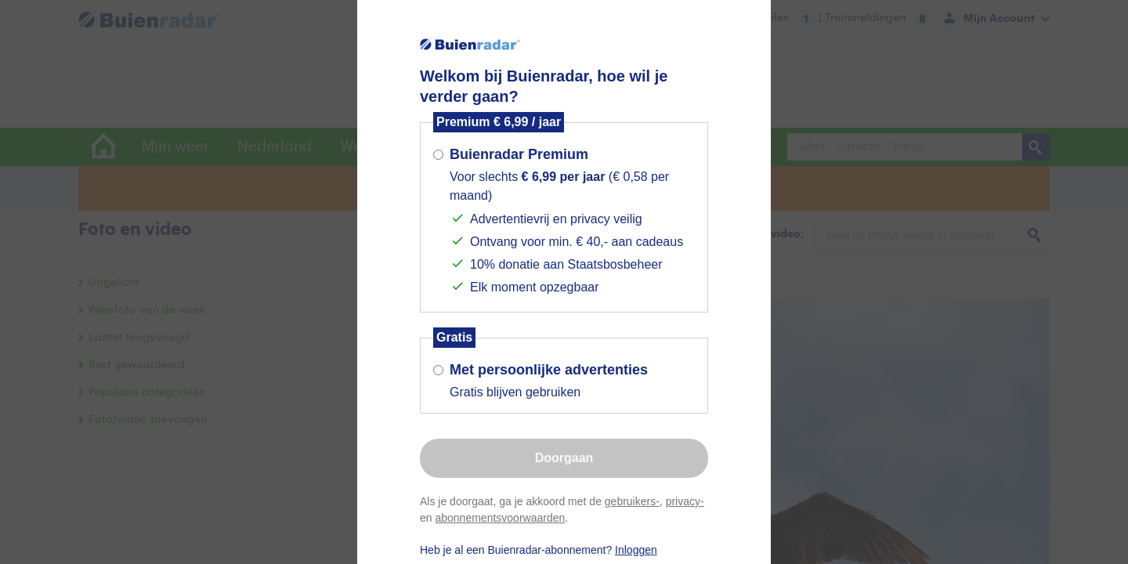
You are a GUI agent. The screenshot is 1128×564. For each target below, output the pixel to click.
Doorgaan (564, 458)
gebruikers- (632, 501)
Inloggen (636, 550)
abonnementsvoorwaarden (500, 518)
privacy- (685, 501)
